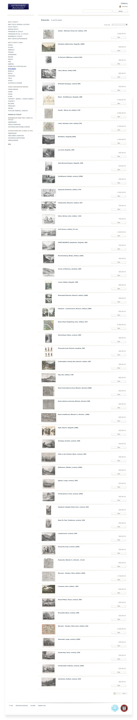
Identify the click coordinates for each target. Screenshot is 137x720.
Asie (9, 61)
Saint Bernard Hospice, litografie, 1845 (70, 163)
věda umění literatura (16, 135)
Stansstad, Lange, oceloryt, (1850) (69, 639)
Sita (9, 144)
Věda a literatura (14, 124)
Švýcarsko (12, 69)
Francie (11, 52)
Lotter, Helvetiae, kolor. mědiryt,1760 (70, 123)
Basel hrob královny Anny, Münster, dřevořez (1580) (75, 388)
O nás (11, 705)
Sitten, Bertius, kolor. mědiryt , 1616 (69, 216)
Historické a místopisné (16, 138)
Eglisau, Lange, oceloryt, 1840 (68, 480)
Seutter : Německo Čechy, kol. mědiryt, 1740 (72, 31)
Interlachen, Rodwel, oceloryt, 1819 (69, 679)
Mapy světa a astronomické (17, 38)
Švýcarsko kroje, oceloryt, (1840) (68, 546)
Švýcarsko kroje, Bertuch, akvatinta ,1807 (71, 348)
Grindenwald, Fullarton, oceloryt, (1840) (71, 665)
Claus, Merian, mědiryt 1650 (67, 70)
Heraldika (11, 106)
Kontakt (33, 705)
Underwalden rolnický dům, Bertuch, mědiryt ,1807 (74, 361)
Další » (125, 693)
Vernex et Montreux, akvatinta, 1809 (69, 269)
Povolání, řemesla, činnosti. (18, 110)
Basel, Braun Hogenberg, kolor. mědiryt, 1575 (73, 322)
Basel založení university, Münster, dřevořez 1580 (74, 401)
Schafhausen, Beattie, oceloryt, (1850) (70, 176)
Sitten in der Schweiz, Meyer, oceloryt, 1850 (72, 454)
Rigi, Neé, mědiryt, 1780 (65, 374)
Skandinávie (12, 54)
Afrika (10, 45)
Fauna (10, 94)
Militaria (11, 103)
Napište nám (42, 705)
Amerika (11, 64)
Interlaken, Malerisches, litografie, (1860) (71, 44)
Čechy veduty (13, 27)
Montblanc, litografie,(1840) (67, 136)
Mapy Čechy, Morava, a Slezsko (19, 24)
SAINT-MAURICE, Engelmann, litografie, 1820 (72, 242)
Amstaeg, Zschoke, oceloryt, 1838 (69, 441)
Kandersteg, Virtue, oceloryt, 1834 (69, 652)
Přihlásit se (124, 3)
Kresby (10, 108)
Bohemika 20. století (15, 36)
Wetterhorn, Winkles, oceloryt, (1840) (70, 467)
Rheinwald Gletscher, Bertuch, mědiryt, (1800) (73, 295)
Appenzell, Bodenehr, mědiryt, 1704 (69, 189)
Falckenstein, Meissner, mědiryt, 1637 (70, 203)
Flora (10, 96)
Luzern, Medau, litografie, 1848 (68, 282)
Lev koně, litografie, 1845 (66, 150)
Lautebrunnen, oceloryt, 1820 (67, 533)
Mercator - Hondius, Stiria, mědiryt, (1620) (71, 573)
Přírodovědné (13, 140)
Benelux (11, 71)
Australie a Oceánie (15, 83)
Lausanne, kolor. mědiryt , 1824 (68, 586)
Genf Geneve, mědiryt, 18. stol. (68, 229)
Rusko (10, 80)
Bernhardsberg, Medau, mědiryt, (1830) (70, 255)
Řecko (10, 73)
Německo (11, 50)
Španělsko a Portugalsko (17, 66)
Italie (10, 78)
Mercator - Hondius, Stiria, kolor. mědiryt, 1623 (73, 626)
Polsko (10, 47)
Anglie (10, 59)
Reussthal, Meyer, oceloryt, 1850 (68, 613)
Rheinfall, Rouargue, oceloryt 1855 (69, 83)
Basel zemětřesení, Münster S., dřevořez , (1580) (73, 414)
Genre (10, 91)
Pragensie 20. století (15, 31)
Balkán (10, 57)
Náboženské (12, 122)
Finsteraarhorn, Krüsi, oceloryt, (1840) (70, 494)
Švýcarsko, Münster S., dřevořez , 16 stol (71, 560)
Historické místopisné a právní (19, 127)
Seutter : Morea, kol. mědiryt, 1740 (69, 110)
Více (118, 37)
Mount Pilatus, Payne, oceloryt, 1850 (70, 599)
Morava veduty (13, 29)
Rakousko (11, 76)
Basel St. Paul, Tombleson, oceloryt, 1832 (71, 520)
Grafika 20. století (14, 114)
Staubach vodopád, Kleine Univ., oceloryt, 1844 (73, 507)
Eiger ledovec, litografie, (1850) (68, 427)
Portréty (11, 101)
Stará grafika (13, 89)
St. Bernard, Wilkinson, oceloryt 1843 (70, 57)
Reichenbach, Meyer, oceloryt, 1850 (69, 335)
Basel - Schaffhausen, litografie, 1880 (70, 97)
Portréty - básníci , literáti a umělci (21, 99)
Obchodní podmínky (22, 705)
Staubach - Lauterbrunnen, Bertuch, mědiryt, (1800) (74, 308)
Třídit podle (107, 25)
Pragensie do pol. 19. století (18, 34)
